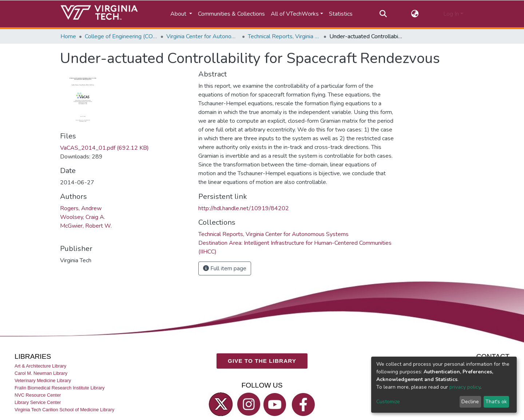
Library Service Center (38, 402)
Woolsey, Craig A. (82, 217)
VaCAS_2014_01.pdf (104, 148)
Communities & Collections (231, 14)
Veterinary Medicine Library (43, 380)
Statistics (341, 14)
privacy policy (464, 387)
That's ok (496, 401)
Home (68, 36)
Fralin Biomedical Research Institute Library (60, 387)
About (179, 14)
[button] (415, 13)
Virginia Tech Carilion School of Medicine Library (64, 409)
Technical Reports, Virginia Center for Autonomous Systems (284, 36)
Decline (470, 401)
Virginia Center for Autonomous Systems (202, 36)
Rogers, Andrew (81, 208)
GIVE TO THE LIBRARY (262, 361)
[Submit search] (383, 13)
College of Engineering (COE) (121, 36)
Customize (388, 401)
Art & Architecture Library (40, 366)
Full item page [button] (224, 268)
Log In (451, 14)
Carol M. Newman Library (41, 373)
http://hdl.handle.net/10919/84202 (243, 208)
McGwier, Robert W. (86, 226)
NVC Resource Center (38, 395)
